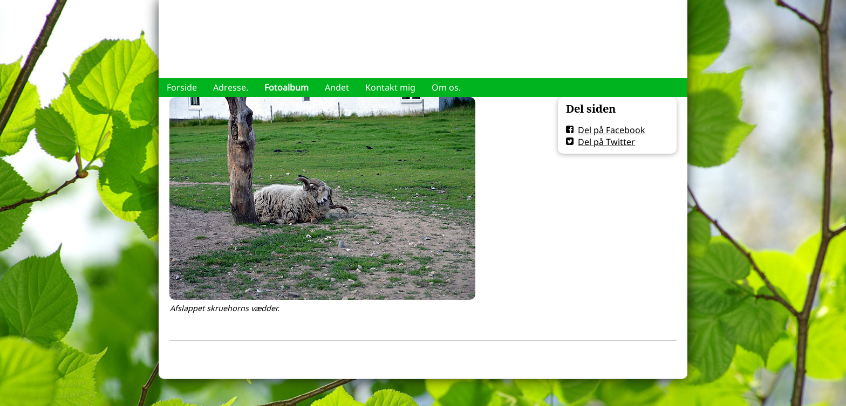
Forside (182, 87)
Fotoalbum (286, 87)
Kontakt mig (390, 87)
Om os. (446, 87)
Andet (337, 87)
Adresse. (230, 87)
